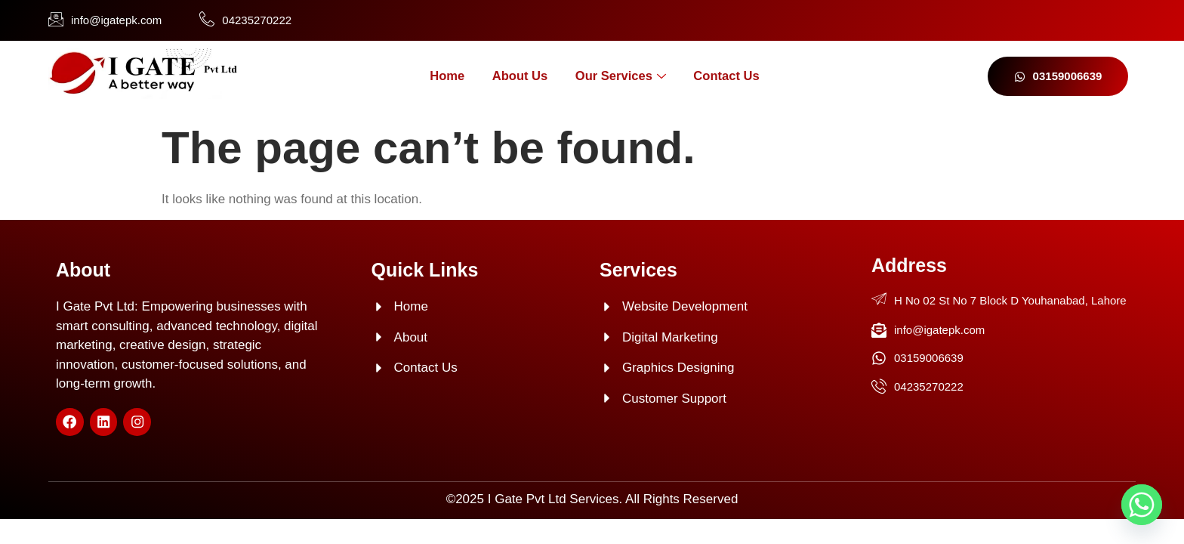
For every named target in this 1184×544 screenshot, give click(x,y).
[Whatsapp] (1141, 504)
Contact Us (736, 76)
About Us (515, 76)
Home (435, 76)
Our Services (622, 76)
